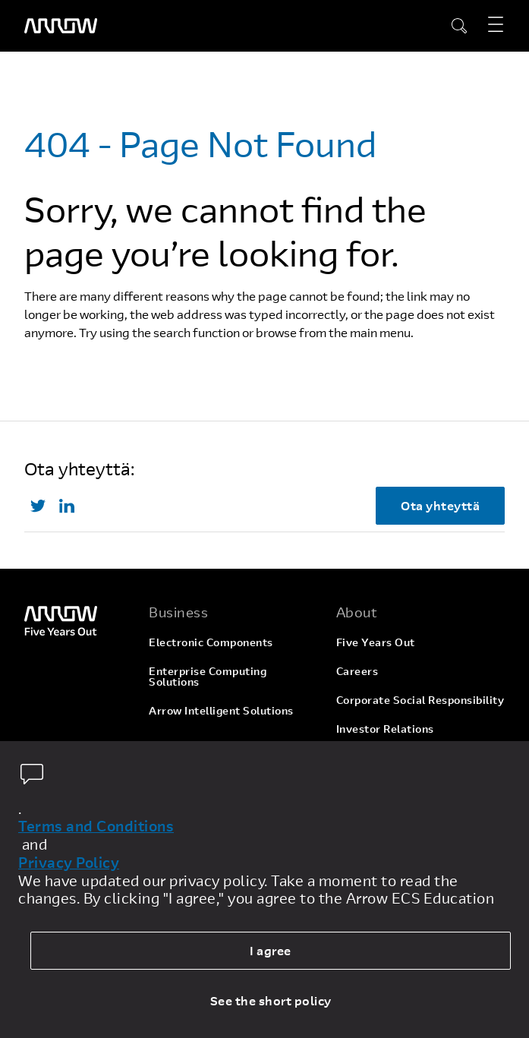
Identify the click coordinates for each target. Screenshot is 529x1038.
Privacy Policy (68, 862)
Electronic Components (211, 642)
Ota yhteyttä (440, 505)
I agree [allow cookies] (270, 950)
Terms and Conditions (96, 826)
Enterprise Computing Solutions (207, 676)
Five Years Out (375, 642)
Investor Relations (385, 728)
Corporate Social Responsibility (420, 700)
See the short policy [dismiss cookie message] (271, 1000)
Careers (357, 671)
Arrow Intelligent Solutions (221, 710)
